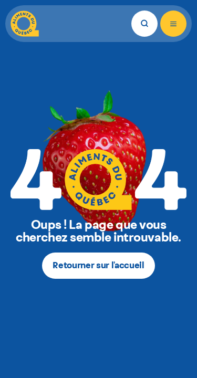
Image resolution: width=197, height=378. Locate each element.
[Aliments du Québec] (25, 23)
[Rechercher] (144, 23)
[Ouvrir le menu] (173, 23)
